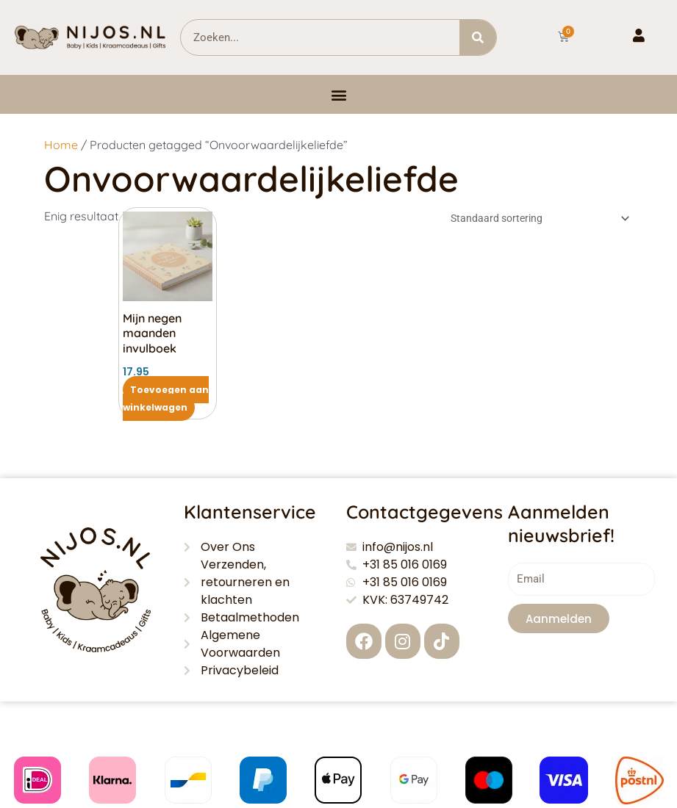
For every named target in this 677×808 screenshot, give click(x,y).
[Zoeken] (477, 37)
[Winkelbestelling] (538, 219)
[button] (338, 94)
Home (61, 144)
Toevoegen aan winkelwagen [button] (166, 398)
